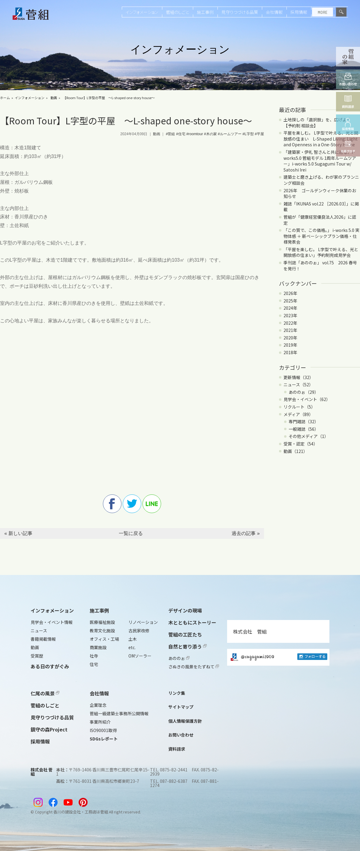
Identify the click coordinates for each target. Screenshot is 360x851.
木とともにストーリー (192, 622)
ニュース (39, 631)
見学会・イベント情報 (52, 622)
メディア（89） (298, 414)
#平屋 (259, 134)
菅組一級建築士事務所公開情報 (119, 713)
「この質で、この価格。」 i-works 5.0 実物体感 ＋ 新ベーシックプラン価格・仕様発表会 (321, 236)
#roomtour (194, 134)
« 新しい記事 (18, 533)
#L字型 (248, 134)
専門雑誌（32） (304, 421)
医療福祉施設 (102, 622)
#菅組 (170, 134)
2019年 (290, 345)
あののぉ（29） (304, 392)
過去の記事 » (246, 533)
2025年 (290, 301)
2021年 (290, 330)
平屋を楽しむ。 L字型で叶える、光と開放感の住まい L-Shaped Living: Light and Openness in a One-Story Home (321, 138)
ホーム (5, 97)
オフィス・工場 (104, 639)
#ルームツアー (230, 134)
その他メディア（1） (308, 436)
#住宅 (180, 134)
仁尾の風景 (45, 693)
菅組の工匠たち (185, 634)
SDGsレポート (104, 739)
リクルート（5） (299, 407)
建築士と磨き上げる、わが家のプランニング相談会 (321, 180)
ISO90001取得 (103, 730)
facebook (112, 503)
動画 (53, 97)
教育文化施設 (102, 631)
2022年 (290, 323)
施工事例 (205, 12)
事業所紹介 (100, 722)
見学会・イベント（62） (307, 399)
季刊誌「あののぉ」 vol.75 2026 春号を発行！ (320, 266)
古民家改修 (138, 631)
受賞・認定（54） (301, 444)
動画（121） (296, 451)
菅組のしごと (177, 12)
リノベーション (143, 622)
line (151, 503)
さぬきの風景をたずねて (193, 667)
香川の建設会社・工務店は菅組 (80, 812)
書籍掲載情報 (43, 639)
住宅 (94, 664)
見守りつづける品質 (239, 12)
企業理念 (98, 705)
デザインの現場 (185, 610)
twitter (132, 503)
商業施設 (98, 647)
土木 (132, 639)
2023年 (290, 315)
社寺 (94, 656)
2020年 (290, 338)
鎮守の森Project (49, 729)
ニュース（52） (298, 384)
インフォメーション (142, 12)
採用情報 (298, 12)
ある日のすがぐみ (50, 666)
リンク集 (176, 693)
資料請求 (176, 749)
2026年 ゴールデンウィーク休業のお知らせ (320, 193)
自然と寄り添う (187, 646)
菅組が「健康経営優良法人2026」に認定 (320, 220)
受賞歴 (37, 656)
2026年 (290, 293)
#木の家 (210, 134)
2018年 (290, 352)
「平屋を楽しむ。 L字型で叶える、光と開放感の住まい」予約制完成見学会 (321, 252)
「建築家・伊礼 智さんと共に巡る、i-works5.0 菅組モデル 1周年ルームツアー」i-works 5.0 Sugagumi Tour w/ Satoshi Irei (320, 161)
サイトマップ (181, 707)
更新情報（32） (299, 377)
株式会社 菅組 (250, 631)
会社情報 (274, 12)
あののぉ (179, 658)
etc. (132, 647)
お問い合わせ (181, 735)
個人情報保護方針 (185, 721)
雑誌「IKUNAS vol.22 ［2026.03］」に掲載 (321, 207)
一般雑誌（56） (304, 429)
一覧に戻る (131, 533)
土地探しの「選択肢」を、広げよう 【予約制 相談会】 (319, 123)
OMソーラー (140, 656)
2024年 (290, 308)
